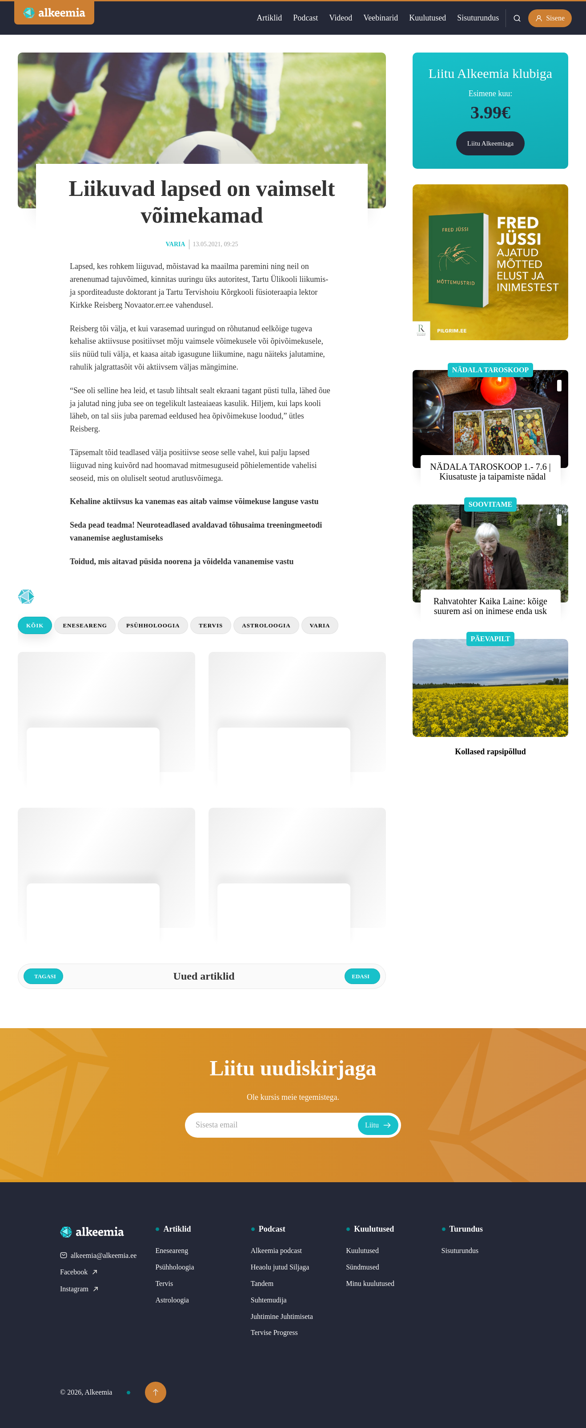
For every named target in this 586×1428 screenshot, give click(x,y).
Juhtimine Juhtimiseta (282, 1316)
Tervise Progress (274, 1332)
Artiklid (269, 17)
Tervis (211, 625)
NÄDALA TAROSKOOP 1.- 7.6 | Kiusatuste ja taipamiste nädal (490, 471)
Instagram (79, 1289)
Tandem (262, 1283)
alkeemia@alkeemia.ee (98, 1255)
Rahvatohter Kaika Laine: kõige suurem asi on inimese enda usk (490, 606)
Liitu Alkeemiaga (490, 143)
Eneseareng (85, 625)
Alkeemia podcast (276, 1250)
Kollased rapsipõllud (490, 751)
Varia (175, 244)
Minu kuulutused (370, 1283)
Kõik (35, 625)
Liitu (378, 1125)
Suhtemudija (269, 1300)
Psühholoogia (153, 625)
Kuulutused (427, 17)
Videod (340, 17)
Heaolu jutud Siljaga (280, 1267)
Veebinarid (380, 17)
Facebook (79, 1272)
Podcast (305, 17)
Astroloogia (266, 625)
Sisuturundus (478, 17)
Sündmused (362, 1267)
